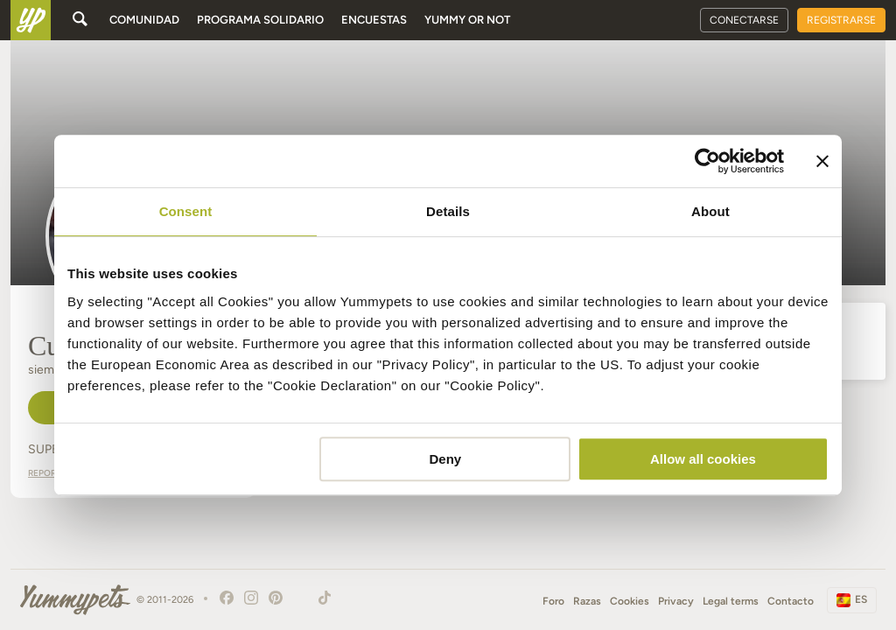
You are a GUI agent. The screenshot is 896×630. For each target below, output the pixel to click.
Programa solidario (260, 19)
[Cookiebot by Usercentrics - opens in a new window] (707, 161)
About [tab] (710, 211)
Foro (553, 601)
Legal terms (731, 601)
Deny (446, 459)
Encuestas (374, 19)
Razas (587, 601)
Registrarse (841, 20)
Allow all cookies (703, 459)
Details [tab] (448, 211)
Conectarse (744, 20)
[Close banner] (822, 161)
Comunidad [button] (144, 19)
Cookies (629, 601)
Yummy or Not (467, 19)
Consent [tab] (186, 211)
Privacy (676, 601)
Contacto (790, 601)
